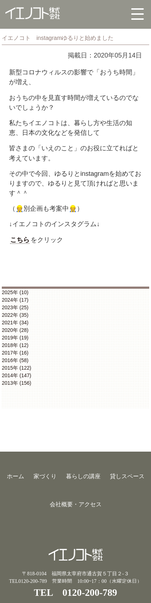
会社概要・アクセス (76, 504)
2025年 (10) (15, 292)
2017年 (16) (15, 353)
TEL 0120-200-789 (75, 592)
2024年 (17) (15, 300)
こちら (20, 239)
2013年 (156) (16, 383)
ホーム (15, 476)
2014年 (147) (16, 375)
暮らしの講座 (83, 476)
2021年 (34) (15, 322)
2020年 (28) (15, 330)
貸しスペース (127, 476)
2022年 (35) (15, 315)
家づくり (45, 476)
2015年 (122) (16, 368)
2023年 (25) (15, 307)
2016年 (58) (15, 360)
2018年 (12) (15, 345)
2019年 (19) (15, 338)
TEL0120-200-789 (28, 581)
